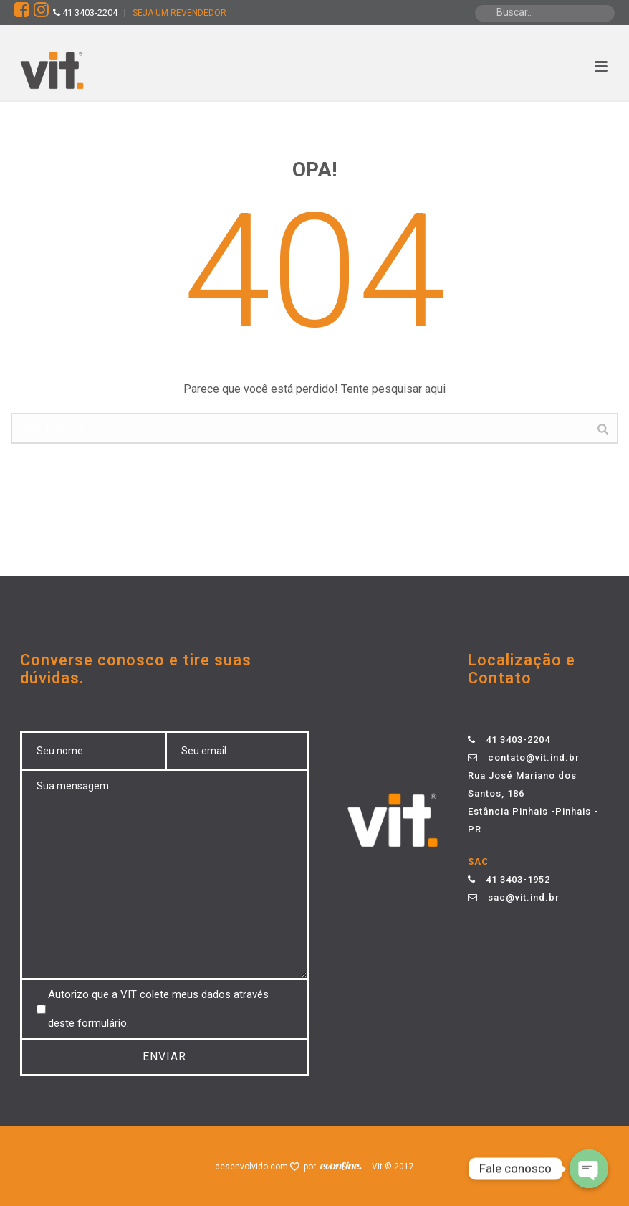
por (312, 1167)
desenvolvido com (252, 1167)
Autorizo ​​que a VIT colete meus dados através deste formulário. (158, 1009)
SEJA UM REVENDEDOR (179, 13)
